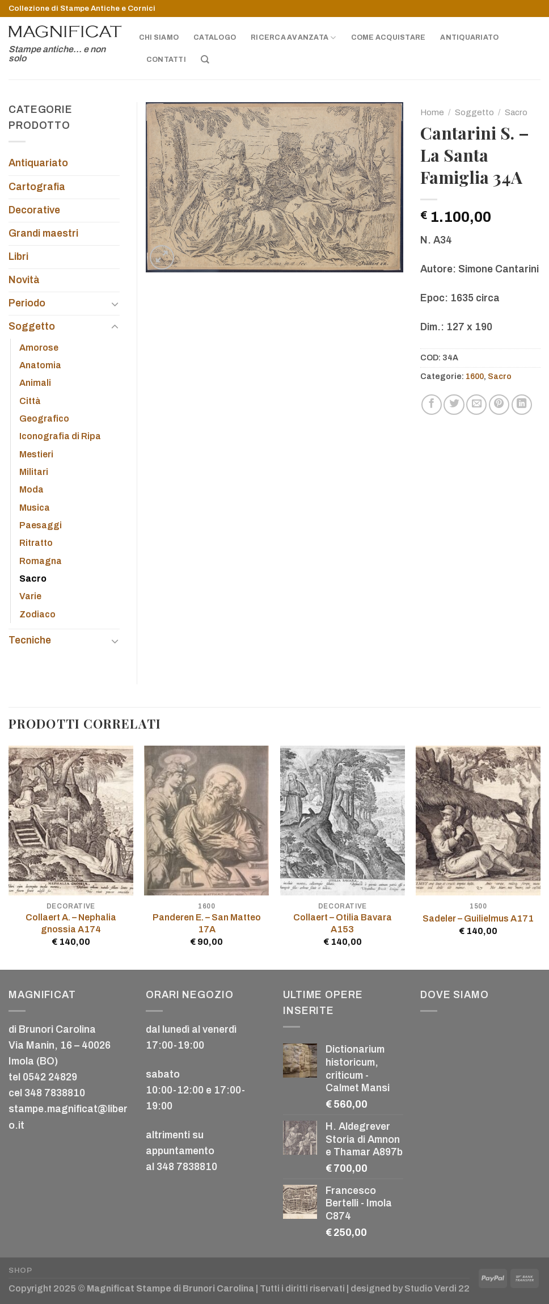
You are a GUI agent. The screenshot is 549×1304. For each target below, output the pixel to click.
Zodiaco (37, 614)
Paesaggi (40, 525)
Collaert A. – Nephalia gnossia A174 (71, 923)
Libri (18, 256)
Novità (24, 280)
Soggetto (474, 112)
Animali (35, 383)
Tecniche (30, 640)
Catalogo (214, 37)
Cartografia (37, 187)
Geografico (44, 418)
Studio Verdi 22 (437, 1288)
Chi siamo (159, 37)
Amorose (38, 347)
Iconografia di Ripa (60, 436)
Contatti (166, 60)
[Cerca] (205, 59)
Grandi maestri (43, 233)
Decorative (34, 210)
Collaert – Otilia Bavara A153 (342, 923)
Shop (20, 1270)
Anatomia (40, 365)
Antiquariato (469, 37)
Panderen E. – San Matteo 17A (207, 923)
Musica (34, 507)
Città (30, 401)
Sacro (516, 112)
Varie (30, 596)
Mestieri (36, 454)
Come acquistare (388, 37)
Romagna (40, 561)
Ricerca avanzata (293, 37)
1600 (475, 376)
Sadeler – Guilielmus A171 (478, 918)
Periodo (27, 303)
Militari (33, 472)
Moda (31, 489)
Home (432, 112)
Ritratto (36, 543)
